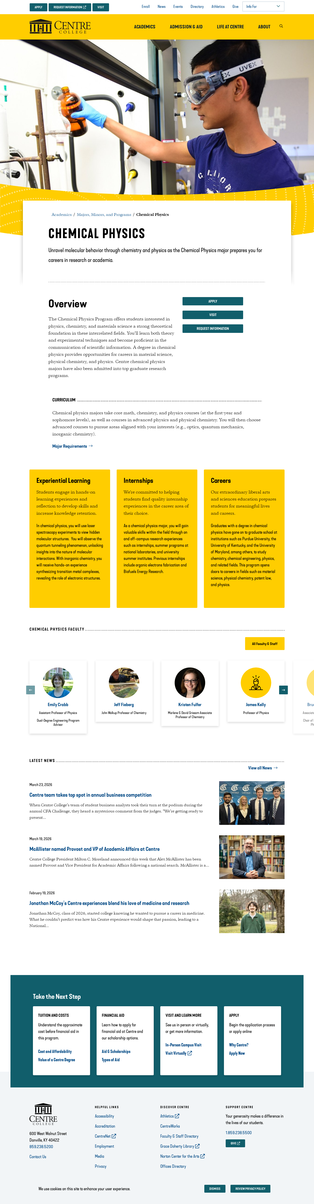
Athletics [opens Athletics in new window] (167, 1116)
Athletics (218, 6)
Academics (144, 27)
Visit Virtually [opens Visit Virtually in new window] (176, 1053)
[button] (281, 27)
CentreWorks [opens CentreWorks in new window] (170, 1126)
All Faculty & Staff (265, 644)
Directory (197, 6)
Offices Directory (173, 1166)
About (264, 27)
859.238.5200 (41, 1146)
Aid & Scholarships (116, 1051)
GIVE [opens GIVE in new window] (233, 1143)
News (162, 6)
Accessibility (104, 1116)
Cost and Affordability (55, 1051)
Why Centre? (238, 1044)
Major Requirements (69, 446)
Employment (104, 1146)
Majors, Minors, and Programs (104, 215)
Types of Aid (111, 1059)
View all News (260, 768)
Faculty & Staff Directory (179, 1136)
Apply (38, 7)
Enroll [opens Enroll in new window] (146, 6)
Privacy (100, 1166)
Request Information (68, 7)
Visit (100, 7)
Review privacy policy (250, 1189)
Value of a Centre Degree (56, 1059)
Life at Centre (230, 27)
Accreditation (105, 1126)
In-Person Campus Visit (183, 1044)
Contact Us (37, 1156)
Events (178, 6)
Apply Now (237, 1053)
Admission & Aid (186, 27)
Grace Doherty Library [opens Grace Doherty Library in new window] (177, 1146)
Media (99, 1156)
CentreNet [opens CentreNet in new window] (103, 1136)
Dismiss (214, 1189)
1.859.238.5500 (239, 1132)
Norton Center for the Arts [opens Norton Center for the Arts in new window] (179, 1156)
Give (235, 6)
